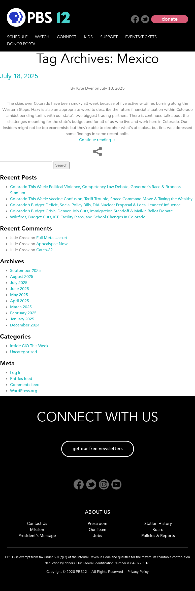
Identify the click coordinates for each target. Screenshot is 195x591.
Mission (37, 529)
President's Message (37, 535)
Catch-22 (44, 250)
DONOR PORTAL (22, 44)
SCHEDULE (17, 37)
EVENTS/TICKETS (141, 37)
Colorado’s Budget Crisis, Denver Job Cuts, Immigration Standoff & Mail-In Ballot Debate (91, 211)
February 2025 (23, 313)
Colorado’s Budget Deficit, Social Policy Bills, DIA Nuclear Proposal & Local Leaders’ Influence (95, 205)
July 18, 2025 (19, 76)
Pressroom (97, 523)
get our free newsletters (98, 449)
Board (158, 529)
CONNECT (66, 37)
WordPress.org (23, 391)
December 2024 (25, 325)
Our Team (97, 529)
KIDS (88, 37)
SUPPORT (109, 37)
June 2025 (19, 289)
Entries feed (21, 378)
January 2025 (22, 319)
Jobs (97, 535)
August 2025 (21, 276)
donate (170, 19)
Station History (158, 523)
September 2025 (25, 270)
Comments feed (25, 385)
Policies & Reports (158, 535)
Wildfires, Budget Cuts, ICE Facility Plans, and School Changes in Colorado (78, 217)
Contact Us (37, 523)
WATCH (42, 37)
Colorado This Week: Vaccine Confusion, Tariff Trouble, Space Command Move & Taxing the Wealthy (101, 199)
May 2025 (19, 295)
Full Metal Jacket (51, 238)
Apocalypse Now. (52, 244)
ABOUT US (97, 512)
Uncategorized (23, 352)
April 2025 (19, 301)
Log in (15, 372)
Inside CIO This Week (29, 346)
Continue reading (97, 140)
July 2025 (18, 283)
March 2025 (21, 307)
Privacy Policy (138, 571)
